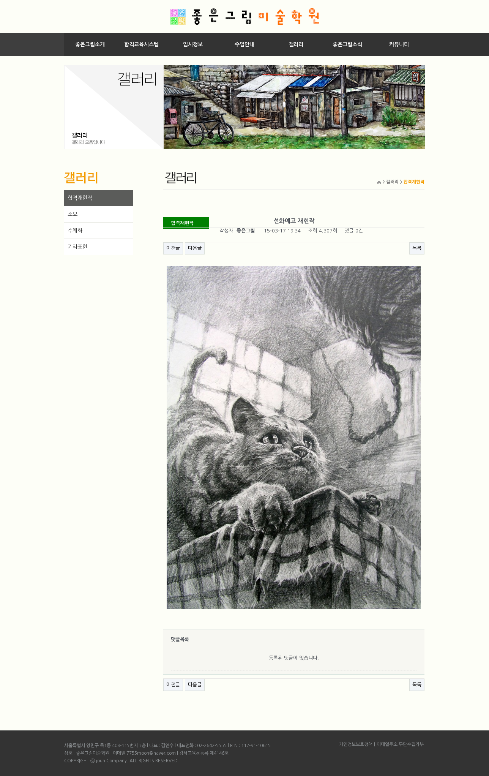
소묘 (72, 214)
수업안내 (244, 44)
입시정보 (193, 44)
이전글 (173, 248)
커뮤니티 (399, 44)
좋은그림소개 (90, 44)
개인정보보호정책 (355, 744)
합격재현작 (80, 198)
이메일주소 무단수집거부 (400, 744)
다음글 (195, 248)
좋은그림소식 (347, 44)
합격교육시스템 (141, 44)
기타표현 (77, 247)
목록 (416, 248)
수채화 (75, 230)
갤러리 (296, 44)
